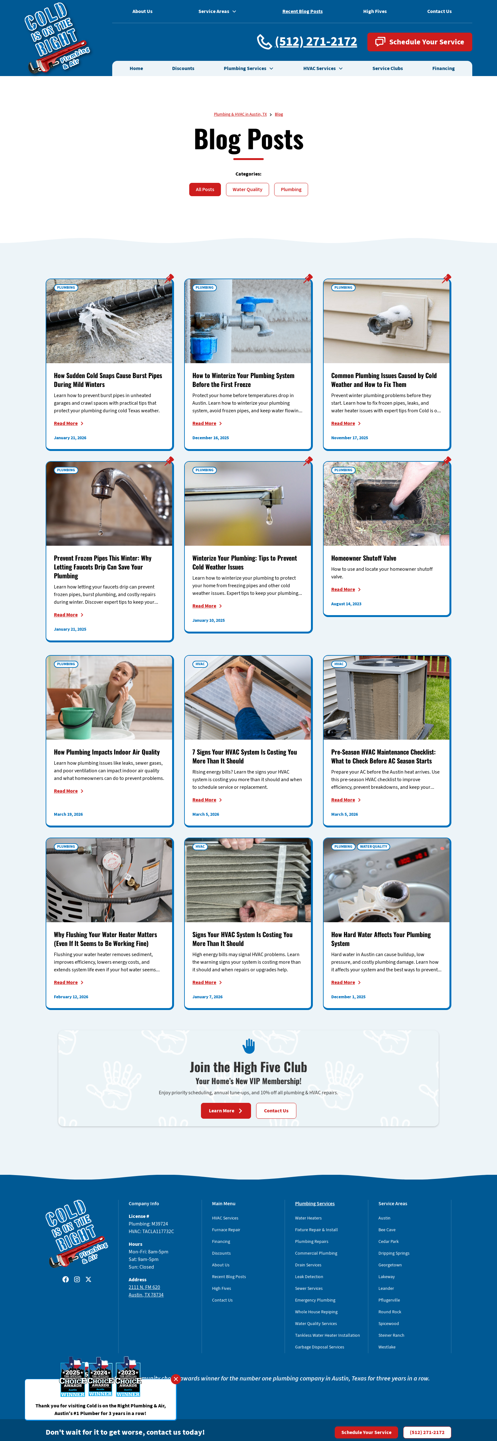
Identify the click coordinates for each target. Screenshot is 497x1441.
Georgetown (390, 1265)
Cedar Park (388, 1241)
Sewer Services (309, 1288)
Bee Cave (387, 1230)
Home (136, 68)
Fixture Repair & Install (316, 1230)
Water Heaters (308, 1218)
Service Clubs (387, 68)
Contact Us (439, 11)
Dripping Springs (394, 1253)
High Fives (375, 11)
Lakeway (386, 1277)
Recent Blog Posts (302, 11)
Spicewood (388, 1324)
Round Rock (389, 1312)
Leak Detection (309, 1277)
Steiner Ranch (391, 1335)
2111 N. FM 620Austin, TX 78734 (146, 1291)
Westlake (387, 1347)
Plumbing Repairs (311, 1241)
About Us (142, 11)
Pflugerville (389, 1300)
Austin (384, 1218)
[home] (57, 38)
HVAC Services (225, 1218)
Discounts (183, 68)
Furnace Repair (226, 1230)
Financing (443, 68)
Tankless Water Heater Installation (327, 1335)
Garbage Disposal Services (319, 1347)
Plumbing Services (315, 1203)
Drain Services (308, 1265)
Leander (386, 1288)
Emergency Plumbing (315, 1300)
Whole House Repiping (316, 1312)
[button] (249, 68)
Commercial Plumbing (316, 1253)
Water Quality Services (316, 1324)
